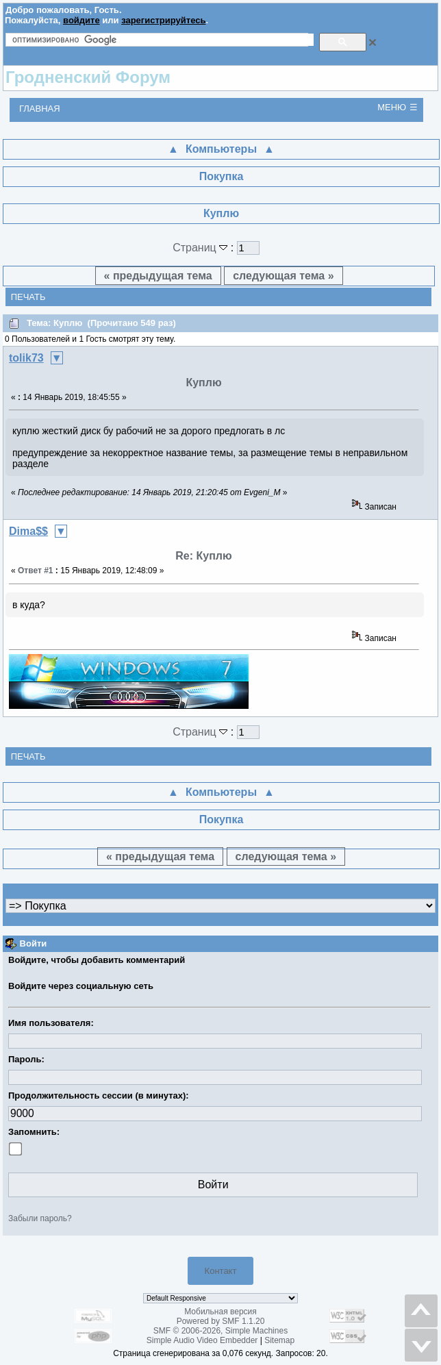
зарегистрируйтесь (163, 20)
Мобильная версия (220, 1311)
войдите (81, 20)
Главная (39, 108)
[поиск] (163, 40)
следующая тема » (283, 275)
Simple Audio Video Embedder (202, 1340)
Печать (28, 297)
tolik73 (26, 358)
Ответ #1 (35, 570)
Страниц (202, 247)
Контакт (221, 1271)
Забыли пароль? (40, 1218)
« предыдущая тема (158, 275)
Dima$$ (28, 531)
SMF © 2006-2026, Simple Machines (220, 1331)
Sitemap (279, 1340)
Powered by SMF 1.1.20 (221, 1321)
